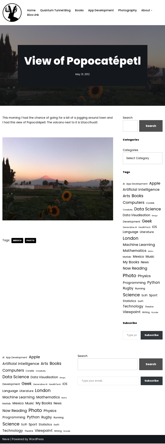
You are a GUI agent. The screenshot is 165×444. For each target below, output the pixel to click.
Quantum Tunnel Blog (55, 10)
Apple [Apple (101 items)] (154, 183)
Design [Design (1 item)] (155, 216)
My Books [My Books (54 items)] (131, 262)
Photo (31, 240)
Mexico (17, 240)
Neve (6, 440)
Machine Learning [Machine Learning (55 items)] (139, 245)
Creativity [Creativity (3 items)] (128, 210)
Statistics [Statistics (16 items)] (129, 301)
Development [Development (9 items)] (131, 222)
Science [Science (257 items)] (131, 295)
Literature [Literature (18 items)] (147, 232)
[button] (151, 10)
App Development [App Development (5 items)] (137, 184)
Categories (130, 150)
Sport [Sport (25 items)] (153, 296)
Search (128, 118)
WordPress (36, 440)
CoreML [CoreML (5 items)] (150, 203)
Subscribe (152, 335)
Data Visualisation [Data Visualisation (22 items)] (136, 215)
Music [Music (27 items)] (150, 257)
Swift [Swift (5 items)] (140, 301)
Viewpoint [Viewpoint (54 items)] (132, 312)
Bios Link (33, 15)
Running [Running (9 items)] (140, 289)
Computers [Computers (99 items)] (133, 202)
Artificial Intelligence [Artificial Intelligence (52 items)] (141, 189)
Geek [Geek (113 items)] (147, 221)
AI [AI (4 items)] (124, 184)
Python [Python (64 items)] (153, 282)
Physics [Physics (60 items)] (144, 276)
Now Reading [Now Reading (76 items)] (135, 268)
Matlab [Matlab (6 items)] (127, 257)
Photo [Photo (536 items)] (129, 275)
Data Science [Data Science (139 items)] (147, 209)
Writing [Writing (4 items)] (146, 312)
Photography (127, 10)
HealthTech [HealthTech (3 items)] (144, 227)
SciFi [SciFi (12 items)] (144, 296)
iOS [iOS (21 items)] (154, 227)
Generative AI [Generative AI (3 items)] (130, 227)
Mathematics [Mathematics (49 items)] (134, 251)
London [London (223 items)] (130, 238)
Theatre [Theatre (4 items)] (149, 307)
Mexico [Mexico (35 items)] (138, 257)
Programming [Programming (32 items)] (134, 283)
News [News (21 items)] (145, 262)
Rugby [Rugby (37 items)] (128, 288)
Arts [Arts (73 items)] (126, 196)
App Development (101, 10)
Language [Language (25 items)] (130, 232)
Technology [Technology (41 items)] (133, 306)
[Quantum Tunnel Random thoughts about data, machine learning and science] (12, 12)
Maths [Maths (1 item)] (150, 251)
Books (79, 10)
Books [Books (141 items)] (137, 196)
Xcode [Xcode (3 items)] (154, 312)
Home (31, 10)
